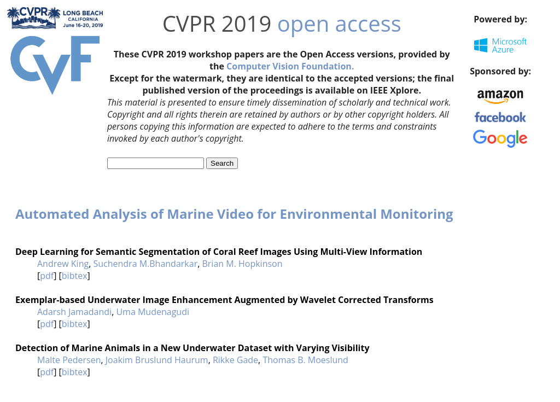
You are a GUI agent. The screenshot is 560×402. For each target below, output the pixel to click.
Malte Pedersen (69, 360)
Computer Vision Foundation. (290, 66)
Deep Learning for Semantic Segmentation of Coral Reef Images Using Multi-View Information (218, 252)
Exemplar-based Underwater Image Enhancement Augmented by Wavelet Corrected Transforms (224, 300)
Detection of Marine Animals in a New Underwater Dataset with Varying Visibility (192, 348)
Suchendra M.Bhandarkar (145, 264)
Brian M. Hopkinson (242, 264)
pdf (47, 276)
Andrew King (63, 264)
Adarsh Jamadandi (74, 312)
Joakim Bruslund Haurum (157, 360)
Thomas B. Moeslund (305, 360)
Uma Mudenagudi (152, 312)
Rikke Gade (235, 360)
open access (339, 23)
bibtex (75, 276)
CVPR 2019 (217, 23)
